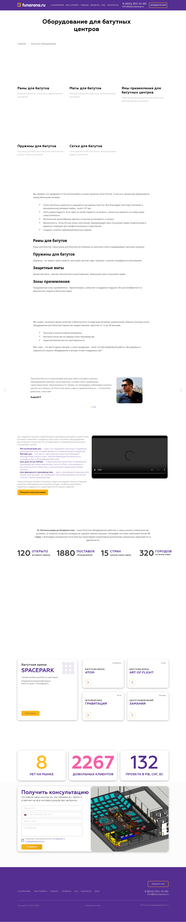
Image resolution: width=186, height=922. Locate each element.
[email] (52, 821)
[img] (31, 5)
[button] (158, 5)
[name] (52, 808)
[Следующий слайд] (181, 390)
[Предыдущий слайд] (5, 390)
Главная (21, 44)
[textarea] (52, 830)
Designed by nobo (93, 906)
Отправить (32, 847)
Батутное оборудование (43, 44)
